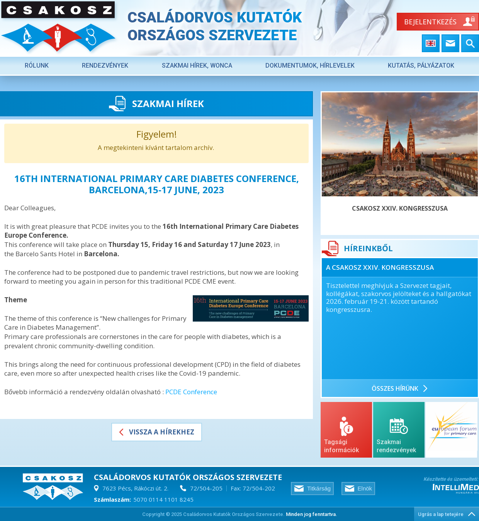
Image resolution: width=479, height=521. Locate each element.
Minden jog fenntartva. (311, 514)
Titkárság (319, 488)
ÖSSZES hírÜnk (395, 388)
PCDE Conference (191, 391)
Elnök (365, 488)
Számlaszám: (112, 499)
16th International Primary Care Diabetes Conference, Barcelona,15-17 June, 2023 (156, 184)
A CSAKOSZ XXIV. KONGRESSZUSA (380, 267)
